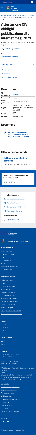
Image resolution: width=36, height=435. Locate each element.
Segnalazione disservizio (9, 390)
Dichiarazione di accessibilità (10, 411)
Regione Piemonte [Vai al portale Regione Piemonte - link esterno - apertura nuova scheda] (7, 2)
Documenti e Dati (6, 269)
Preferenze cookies (7, 430)
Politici (3, 263)
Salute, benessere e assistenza (11, 311)
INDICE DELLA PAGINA (18, 65)
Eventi (3, 344)
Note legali (4, 408)
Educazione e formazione (9, 298)
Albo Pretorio (5, 402)
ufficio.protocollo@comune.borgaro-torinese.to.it (16, 375)
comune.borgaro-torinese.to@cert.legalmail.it (18, 377)
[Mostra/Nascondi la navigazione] (2, 8)
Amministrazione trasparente (10, 399)
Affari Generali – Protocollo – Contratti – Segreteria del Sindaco (17, 369)
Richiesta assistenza (7, 393)
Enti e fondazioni (6, 260)
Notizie (3, 324)
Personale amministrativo (9, 266)
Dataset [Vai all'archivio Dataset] (16, 94)
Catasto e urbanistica (8, 292)
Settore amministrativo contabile (15, 159)
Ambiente (4, 283)
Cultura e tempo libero (8, 295)
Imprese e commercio (8, 304)
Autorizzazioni (5, 289)
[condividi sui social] (5, 48)
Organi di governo (6, 251)
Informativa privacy (7, 405)
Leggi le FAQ (5, 384)
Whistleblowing (6, 396)
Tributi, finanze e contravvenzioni (11, 314)
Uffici (2, 257)
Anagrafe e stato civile (8, 286)
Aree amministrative (7, 254)
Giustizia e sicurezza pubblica (10, 301)
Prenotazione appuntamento (10, 387)
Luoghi (3, 341)
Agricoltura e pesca (7, 280)
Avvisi (3, 330)
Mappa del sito (19, 430)
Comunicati (4, 327)
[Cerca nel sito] (31, 8)
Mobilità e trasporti (7, 307)
